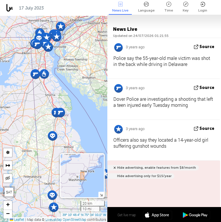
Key (185, 7)
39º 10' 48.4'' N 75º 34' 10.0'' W (84, 215)
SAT (9, 192)
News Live (120, 7)
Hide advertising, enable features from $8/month (156, 168)
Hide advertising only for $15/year (144, 176)
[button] (105, 173)
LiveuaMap (53, 219)
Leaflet (17, 219)
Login (202, 7)
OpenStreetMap (74, 219)
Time (168, 7)
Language (146, 7)
